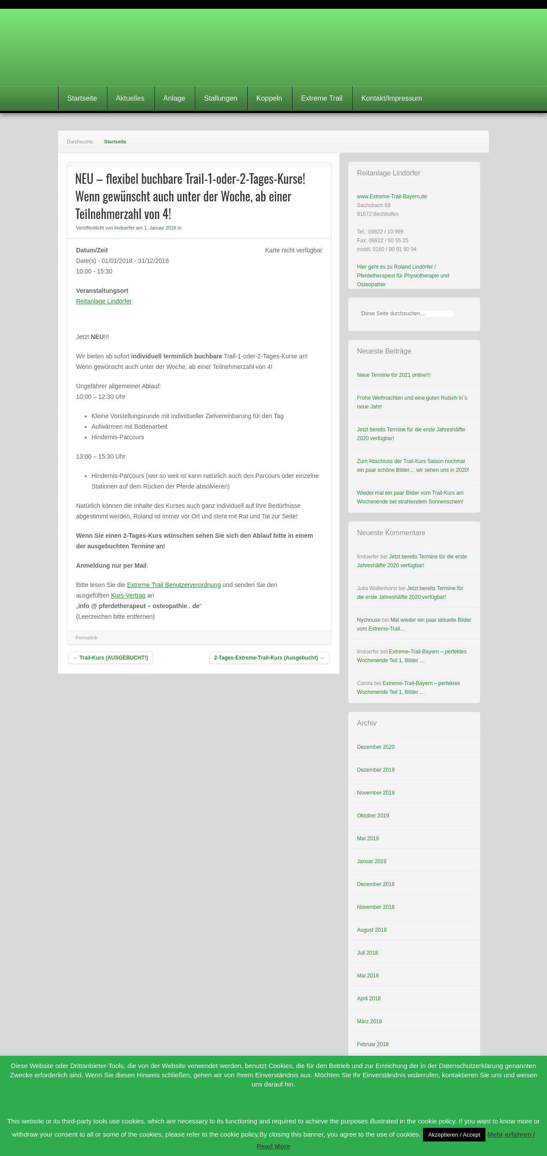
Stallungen (220, 98)
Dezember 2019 (375, 770)
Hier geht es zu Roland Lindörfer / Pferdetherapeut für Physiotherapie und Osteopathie (403, 276)
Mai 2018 (368, 976)
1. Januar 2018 (160, 227)
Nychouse (368, 620)
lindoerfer (124, 227)
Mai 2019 (368, 838)
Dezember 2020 (375, 747)
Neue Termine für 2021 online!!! (393, 375)
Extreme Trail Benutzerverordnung (174, 584)
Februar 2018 (373, 1044)
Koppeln (269, 98)
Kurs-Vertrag (128, 595)
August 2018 (372, 930)
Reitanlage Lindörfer (103, 301)
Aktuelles (130, 98)
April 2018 (369, 999)
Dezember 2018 (375, 884)
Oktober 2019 (373, 816)
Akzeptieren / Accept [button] (454, 1134)
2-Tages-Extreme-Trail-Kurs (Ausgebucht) (269, 658)
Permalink (86, 637)
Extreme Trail (322, 98)
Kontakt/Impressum (391, 98)
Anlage (175, 98)
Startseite (82, 98)
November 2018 (375, 907)
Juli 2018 (367, 953)
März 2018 (369, 1021)
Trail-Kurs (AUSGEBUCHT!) (110, 658)
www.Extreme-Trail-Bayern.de (392, 196)
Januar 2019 (372, 861)
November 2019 (375, 793)
